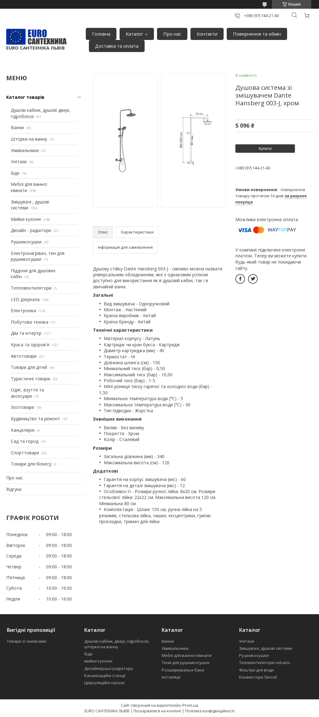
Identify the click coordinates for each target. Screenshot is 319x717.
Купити (265, 148)
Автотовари (24, 356)
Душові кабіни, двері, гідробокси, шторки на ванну (116, 643)
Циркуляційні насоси (104, 682)
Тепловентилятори (31, 288)
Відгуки (13, 489)
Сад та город (24, 441)
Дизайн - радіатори (31, 230)
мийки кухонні (98, 661)
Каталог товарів (25, 97)
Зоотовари (22, 407)
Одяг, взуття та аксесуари (27, 393)
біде (88, 654)
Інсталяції (171, 677)
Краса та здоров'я (30, 345)
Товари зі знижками (26, 641)
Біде (15, 173)
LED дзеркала (25, 299)
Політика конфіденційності (209, 711)
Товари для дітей (29, 367)
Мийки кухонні (26, 219)
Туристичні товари (30, 379)
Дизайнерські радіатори (108, 668)
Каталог (134, 34)
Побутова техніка (29, 322)
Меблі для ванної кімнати (187, 655)
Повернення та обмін (257, 34)
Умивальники (25, 150)
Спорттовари (25, 453)
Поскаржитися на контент (157, 711)
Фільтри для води (256, 670)
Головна (101, 34)
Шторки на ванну (29, 139)
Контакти (207, 34)
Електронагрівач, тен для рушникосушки (37, 256)
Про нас (172, 34)
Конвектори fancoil (258, 677)
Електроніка (23, 310)
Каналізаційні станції (104, 675)
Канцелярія (22, 430)
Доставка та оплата (116, 46)
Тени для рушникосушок (186, 662)
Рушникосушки (26, 242)
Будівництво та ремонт (35, 419)
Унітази (19, 161)
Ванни (17, 127)
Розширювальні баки (183, 670)
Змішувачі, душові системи (265, 648)
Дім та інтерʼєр (26, 333)
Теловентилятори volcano (264, 662)
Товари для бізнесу (31, 464)
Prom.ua (190, 705)
